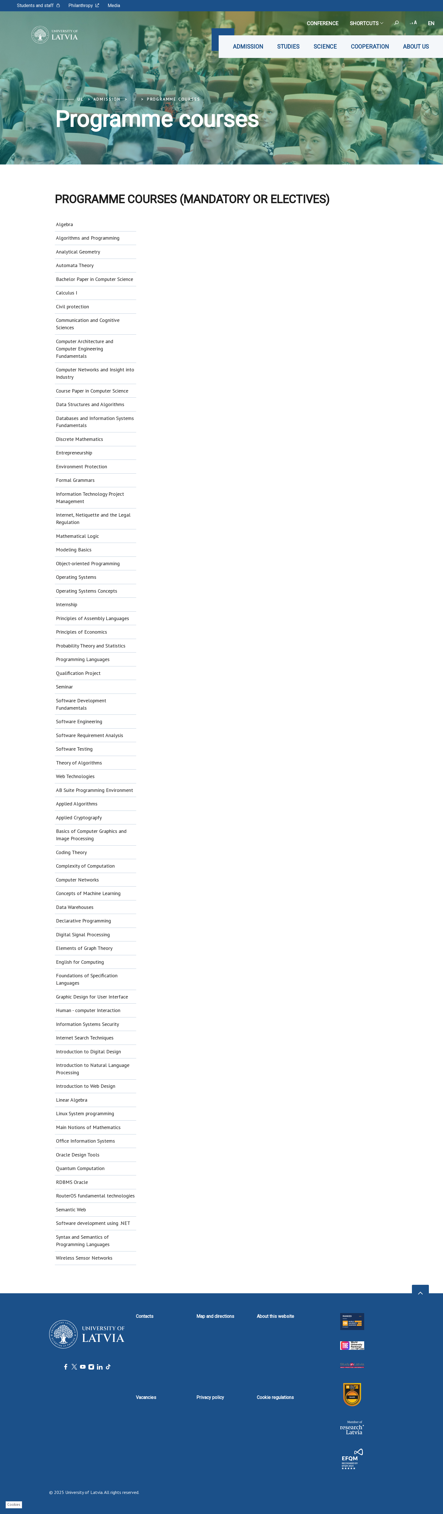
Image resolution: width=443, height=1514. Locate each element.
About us (416, 46)
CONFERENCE (322, 23)
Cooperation (370, 46)
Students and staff (38, 5)
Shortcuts (366, 23)
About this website (275, 1316)
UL (80, 99)
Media (114, 5)
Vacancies (146, 1397)
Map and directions (215, 1316)
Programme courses (173, 99)
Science (325, 46)
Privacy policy (210, 1397)
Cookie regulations (275, 1397)
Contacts (144, 1316)
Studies (288, 46)
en (431, 23)
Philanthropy (83, 5)
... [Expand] (133, 99)
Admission (248, 46)
